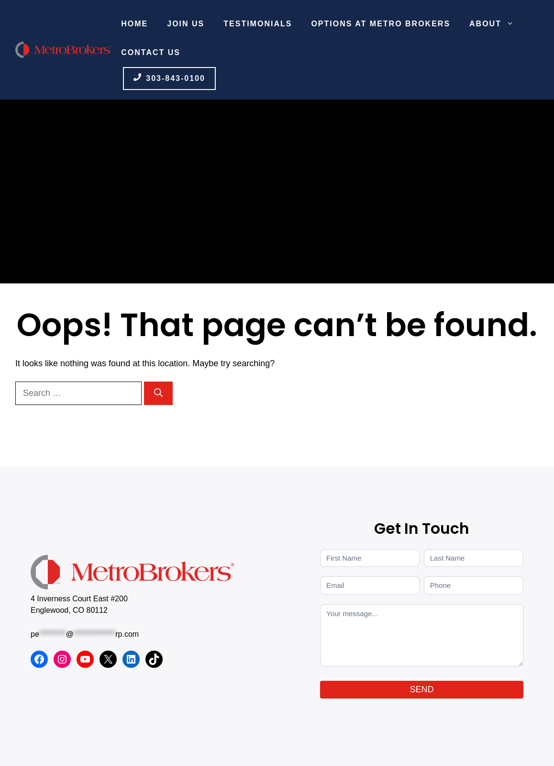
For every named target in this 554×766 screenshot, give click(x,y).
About (496, 24)
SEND (421, 689)
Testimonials (257, 24)
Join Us (185, 24)
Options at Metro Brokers (380, 24)
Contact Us (150, 52)
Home (134, 24)
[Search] (158, 393)
